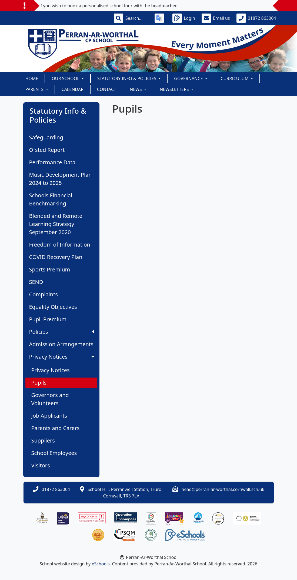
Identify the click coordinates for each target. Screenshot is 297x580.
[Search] (136, 18)
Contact (106, 89)
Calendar (73, 89)
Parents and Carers (55, 428)
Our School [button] (66, 78)
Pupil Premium (47, 319)
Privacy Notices (62, 356)
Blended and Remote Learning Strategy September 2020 (55, 224)
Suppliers (43, 440)
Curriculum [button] (235, 78)
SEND (36, 282)
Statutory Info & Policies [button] (127, 78)
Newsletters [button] (175, 89)
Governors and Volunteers (50, 399)
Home (31, 78)
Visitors (40, 465)
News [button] (136, 89)
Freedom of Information (59, 244)
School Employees (54, 453)
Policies (61, 331)
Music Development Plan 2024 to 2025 (60, 178)
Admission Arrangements (61, 344)
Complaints (43, 294)
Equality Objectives (53, 306)
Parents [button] (35, 89)
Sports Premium (49, 269)
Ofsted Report (47, 149)
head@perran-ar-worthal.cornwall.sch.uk (223, 489)
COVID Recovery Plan (55, 257)
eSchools (101, 564)
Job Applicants (49, 415)
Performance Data (52, 162)
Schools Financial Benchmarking (50, 199)
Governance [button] (189, 78)
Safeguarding (46, 137)
